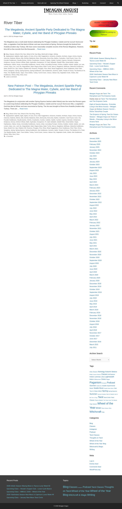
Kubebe (65, 64)
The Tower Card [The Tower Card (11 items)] (107, 400)
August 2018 (94, 324)
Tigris (22, 72)
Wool (21, 75)
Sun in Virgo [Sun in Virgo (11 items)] (94, 397)
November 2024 (95, 150)
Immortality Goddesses (28, 64)
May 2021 (93, 243)
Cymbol (58, 60)
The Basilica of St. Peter (77, 130)
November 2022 (95, 196)
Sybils (60, 70)
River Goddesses (69, 68)
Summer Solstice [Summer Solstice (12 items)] (102, 394)
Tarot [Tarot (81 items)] (100, 397)
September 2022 (96, 202)
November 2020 (95, 254)
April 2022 (93, 217)
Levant (6, 66)
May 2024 (93, 159)
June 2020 (93, 269)
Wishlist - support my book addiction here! (103, 24)
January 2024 (94, 162)
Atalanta (12, 58)
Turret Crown (42, 72)
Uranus (49, 72)
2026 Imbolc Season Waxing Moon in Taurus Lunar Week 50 (28, 486)
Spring (17, 70)
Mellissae (66, 66)
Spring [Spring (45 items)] (105, 391)
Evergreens (40, 62)
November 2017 (95, 333)
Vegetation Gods (65, 72)
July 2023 (93, 173)
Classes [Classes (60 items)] (73, 487)
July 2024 (93, 156)
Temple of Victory (68, 70)
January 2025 (94, 147)
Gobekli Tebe (61, 62)
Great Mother (70, 62)
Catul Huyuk (70, 58)
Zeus (25, 75)
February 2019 (95, 313)
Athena (18, 58)
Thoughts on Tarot (96, 438)
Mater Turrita (47, 66)
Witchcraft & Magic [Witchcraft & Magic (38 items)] (78, 495)
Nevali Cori (11, 68)
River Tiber (78, 68)
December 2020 (95, 252)
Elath (27, 62)
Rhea (49, 68)
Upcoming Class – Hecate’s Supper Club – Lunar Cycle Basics (29, 489)
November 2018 (95, 318)
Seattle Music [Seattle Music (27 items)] (99, 388)
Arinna (75, 56)
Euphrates (33, 62)
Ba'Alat (26, 58)
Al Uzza (31, 56)
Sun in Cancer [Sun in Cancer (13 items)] (110, 394)
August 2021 (94, 234)
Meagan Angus (95, 93)
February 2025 (95, 144)
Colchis (29, 60)
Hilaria (14, 64)
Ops (16, 68)
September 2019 (96, 292)
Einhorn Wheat (20, 62)
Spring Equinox (24, 70)
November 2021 (95, 228)
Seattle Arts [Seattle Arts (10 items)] (99, 385)
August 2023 (94, 170)
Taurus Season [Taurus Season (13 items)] (99, 400)
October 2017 (94, 336)
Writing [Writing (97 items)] (91, 494)
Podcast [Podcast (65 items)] (111, 382)
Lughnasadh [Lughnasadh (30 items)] (109, 377)
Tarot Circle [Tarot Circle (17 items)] (107, 397)
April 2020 (93, 272)
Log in (92, 461)
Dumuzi (13, 62)
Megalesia (60, 66)
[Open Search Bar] (118, 3)
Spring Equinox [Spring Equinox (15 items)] (112, 391)
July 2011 (93, 347)
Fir (45, 62)
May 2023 (93, 179)
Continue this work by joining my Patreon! (104, 33)
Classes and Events (27, 3)
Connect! (103, 3)
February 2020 (95, 278)
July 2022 (93, 208)
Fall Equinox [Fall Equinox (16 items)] (111, 374)
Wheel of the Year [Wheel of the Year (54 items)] (80, 491)
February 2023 (95, 188)
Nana (5, 68)
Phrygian (40, 68)
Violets (73, 72)
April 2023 (93, 182)
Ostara (21, 68)
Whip (17, 75)
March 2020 (94, 275)
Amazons (52, 56)
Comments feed (95, 467)
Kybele (76, 64)
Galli (48, 62)
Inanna (38, 64)
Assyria (79, 56)
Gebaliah (53, 62)
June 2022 (93, 211)
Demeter (70, 60)
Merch (94, 3)
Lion (14, 66)
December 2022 (95, 194)
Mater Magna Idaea (37, 66)
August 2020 (94, 263)
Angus (70, 56)
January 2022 (94, 225)
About (111, 3)
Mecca (54, 66)
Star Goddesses (47, 70)
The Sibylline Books (14, 72)
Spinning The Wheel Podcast (59, 3)
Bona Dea (50, 58)
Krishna (60, 64)
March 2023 (94, 185)
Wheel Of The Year (11, 3)
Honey (18, 64)
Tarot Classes (94, 435)
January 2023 (94, 191)
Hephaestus (7, 64)
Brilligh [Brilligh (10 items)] (91, 374)
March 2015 (94, 344)
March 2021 (94, 249)
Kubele (71, 64)
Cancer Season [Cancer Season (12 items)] (97, 374)
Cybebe (48, 60)
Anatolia (58, 56)
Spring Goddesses (35, 70)
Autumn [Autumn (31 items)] (108, 372)
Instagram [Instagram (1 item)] (80, 487)
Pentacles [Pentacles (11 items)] (104, 383)
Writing (56, 54)
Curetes (42, 60)
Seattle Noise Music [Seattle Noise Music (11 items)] (109, 388)
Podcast (92, 432)
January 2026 (94, 138)
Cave (76, 58)
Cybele (53, 60)
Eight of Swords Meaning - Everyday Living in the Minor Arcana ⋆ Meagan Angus (103, 106)
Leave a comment (11, 77)
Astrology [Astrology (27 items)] (101, 372)
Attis (22, 58)
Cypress (64, 60)
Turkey (35, 72)
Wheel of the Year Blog (34, 54)
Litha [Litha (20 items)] (102, 377)
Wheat (14, 75)
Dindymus (7, 62)
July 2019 (93, 298)
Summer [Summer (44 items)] (93, 394)
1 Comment (9, 136)
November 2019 (95, 286)
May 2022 (93, 214)
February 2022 (95, 223)
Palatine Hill (27, 68)
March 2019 (94, 310)
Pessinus (34, 68)
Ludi (17, 66)
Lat (80, 64)
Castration (62, 58)
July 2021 (93, 237)
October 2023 (94, 164)
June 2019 (93, 301)
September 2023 (96, 167)
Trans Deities (29, 72)
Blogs (76, 3)
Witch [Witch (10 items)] (110, 408)
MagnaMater (26, 66)
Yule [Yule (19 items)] (103, 412)
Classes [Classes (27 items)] (104, 374)
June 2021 (93, 240)
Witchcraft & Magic (47, 54)
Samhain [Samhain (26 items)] (93, 386)
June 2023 (93, 176)
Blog (7, 54)
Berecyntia (43, 58)
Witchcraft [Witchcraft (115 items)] (95, 411)
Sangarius (11, 70)
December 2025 (95, 141)
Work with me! (42, 3)
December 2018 (95, 315)
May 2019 (93, 304)
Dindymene (76, 60)
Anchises (64, 56)
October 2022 (94, 199)
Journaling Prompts (51, 64)
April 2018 (93, 330)
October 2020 (94, 257)
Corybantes (35, 60)
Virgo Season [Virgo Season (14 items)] (93, 404)
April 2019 (93, 307)
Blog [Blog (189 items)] (66, 486)
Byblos (56, 58)
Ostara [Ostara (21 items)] (103, 379)
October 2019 (94, 289)
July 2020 (93, 266)
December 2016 (95, 342)
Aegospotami (10, 56)
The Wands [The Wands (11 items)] (114, 400)
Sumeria (55, 70)
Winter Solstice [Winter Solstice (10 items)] (105, 408)
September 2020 (96, 260)
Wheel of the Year (20, 54)
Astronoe (6, 58)
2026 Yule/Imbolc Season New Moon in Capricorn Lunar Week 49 (30, 494)
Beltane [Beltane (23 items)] (114, 372)
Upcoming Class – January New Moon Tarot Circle (25, 497)
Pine (45, 68)
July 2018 (93, 327)
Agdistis (17, 56)
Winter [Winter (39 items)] (98, 408)
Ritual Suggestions (57, 68)
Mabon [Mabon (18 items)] (92, 379)
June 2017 (93, 339)
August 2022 (94, 205)
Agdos (26, 56)
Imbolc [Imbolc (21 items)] (92, 377)
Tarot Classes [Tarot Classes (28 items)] (98, 487)
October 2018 (94, 321)
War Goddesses (77, 132)
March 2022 (94, 220)
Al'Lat (35, 56)
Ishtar (42, 64)
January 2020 (94, 281)
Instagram (93, 429)
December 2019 (95, 284)
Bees (37, 58)
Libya (10, 66)
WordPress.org (95, 470)
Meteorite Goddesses (76, 66)
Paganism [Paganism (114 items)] (95, 382)
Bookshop (85, 3)
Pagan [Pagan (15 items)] (108, 379)
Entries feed (94, 464)
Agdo (21, 56)
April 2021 (93, 246)
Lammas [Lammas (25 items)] (97, 377)
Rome (6, 70)
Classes (11, 54)
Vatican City (55, 72)
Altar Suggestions (43, 56)
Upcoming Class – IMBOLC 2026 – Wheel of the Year (26, 492)
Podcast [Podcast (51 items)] (87, 487)
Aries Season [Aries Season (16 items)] (93, 372)
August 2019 (94, 295)
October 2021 (94, 231)
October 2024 (94, 153)
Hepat (76, 62)
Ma (20, 66)
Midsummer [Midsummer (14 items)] (97, 379)
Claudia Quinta (21, 60)
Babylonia (32, 58)
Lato (82, 64)
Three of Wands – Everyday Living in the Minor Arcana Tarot (103, 119)
